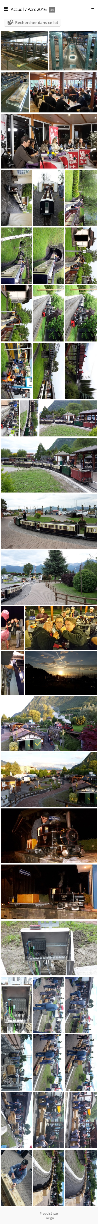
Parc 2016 (37, 9)
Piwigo (49, 1218)
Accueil (17, 9)
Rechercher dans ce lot (36, 22)
